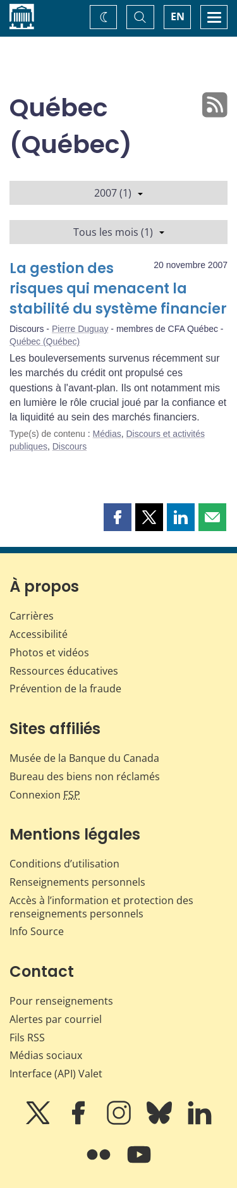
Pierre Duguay (80, 329)
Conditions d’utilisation (64, 864)
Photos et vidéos (49, 652)
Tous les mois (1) (118, 232)
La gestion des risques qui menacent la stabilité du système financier (118, 289)
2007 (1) (118, 193)
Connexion (44, 795)
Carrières (31, 616)
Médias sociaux (45, 1055)
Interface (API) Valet (55, 1074)
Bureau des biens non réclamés (84, 776)
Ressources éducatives (63, 671)
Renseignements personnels (77, 882)
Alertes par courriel (55, 1019)
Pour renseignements (61, 1001)
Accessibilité (38, 634)
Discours (69, 446)
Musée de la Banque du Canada (84, 758)
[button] (117, 517)
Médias (107, 434)
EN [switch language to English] (178, 16)
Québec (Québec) (44, 341)
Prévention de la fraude (65, 688)
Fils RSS (27, 1037)
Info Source (36, 931)
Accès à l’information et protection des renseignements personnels (101, 907)
